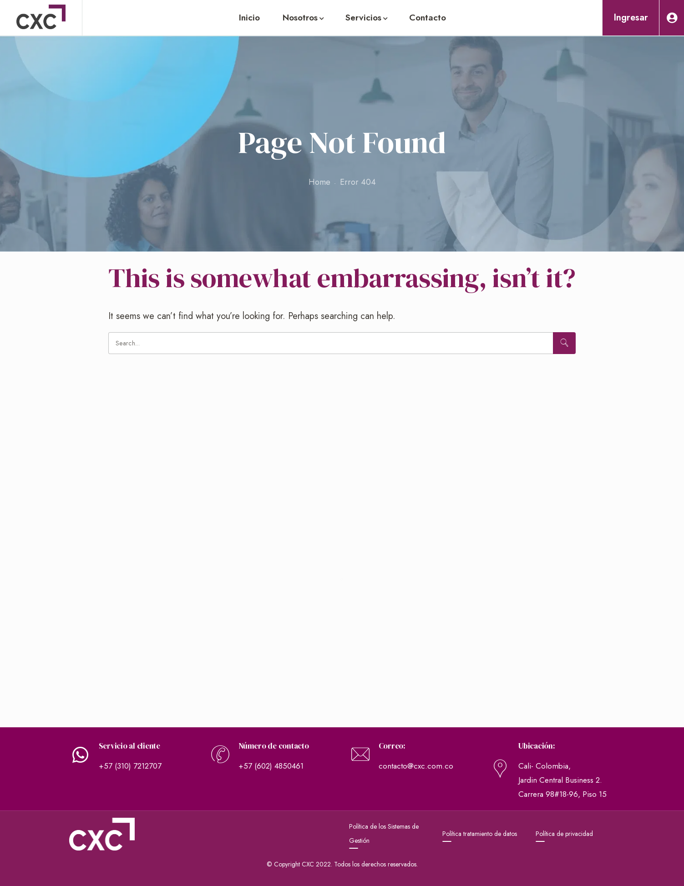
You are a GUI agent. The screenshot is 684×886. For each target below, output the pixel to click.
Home (319, 182)
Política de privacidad (564, 833)
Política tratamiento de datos (479, 833)
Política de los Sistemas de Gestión (384, 833)
